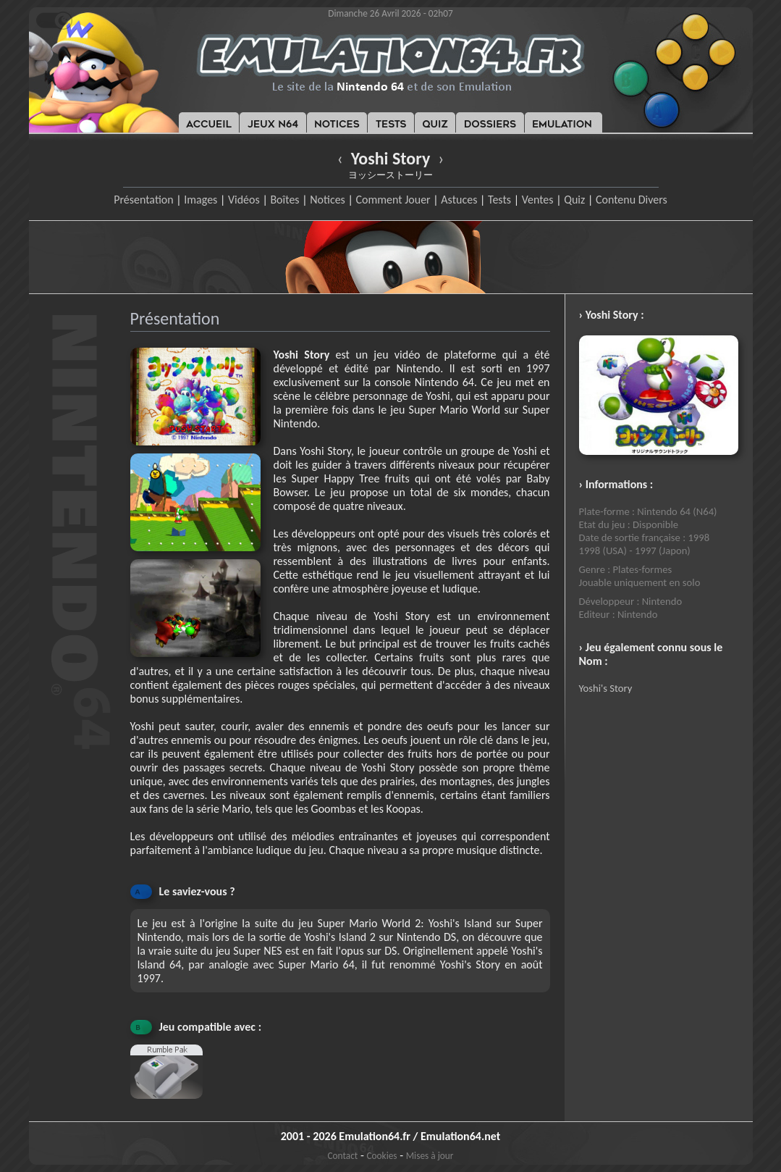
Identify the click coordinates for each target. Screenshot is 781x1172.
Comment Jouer (392, 199)
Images (200, 199)
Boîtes (284, 199)
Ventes (538, 199)
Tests (499, 199)
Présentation (144, 199)
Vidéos (244, 199)
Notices (327, 199)
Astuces (459, 199)
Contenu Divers (631, 199)
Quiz (574, 199)
